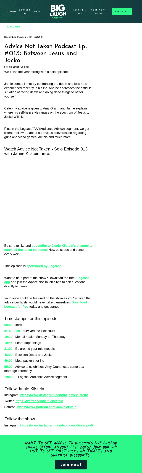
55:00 (8, 367)
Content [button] (24, 11)
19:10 (8, 337)
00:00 (8, 325)
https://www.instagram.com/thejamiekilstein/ (54, 395)
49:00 (8, 360)
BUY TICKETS (122, 12)
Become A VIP (79, 12)
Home (13, 12)
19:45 (8, 343)
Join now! (71, 464)
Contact (38, 12)
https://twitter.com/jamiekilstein (39, 401)
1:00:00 (9, 377)
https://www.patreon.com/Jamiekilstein (46, 407)
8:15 (7, 331)
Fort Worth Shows (99, 12)
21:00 (8, 349)
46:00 (8, 355)
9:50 (17, 331)
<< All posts (13, 26)
